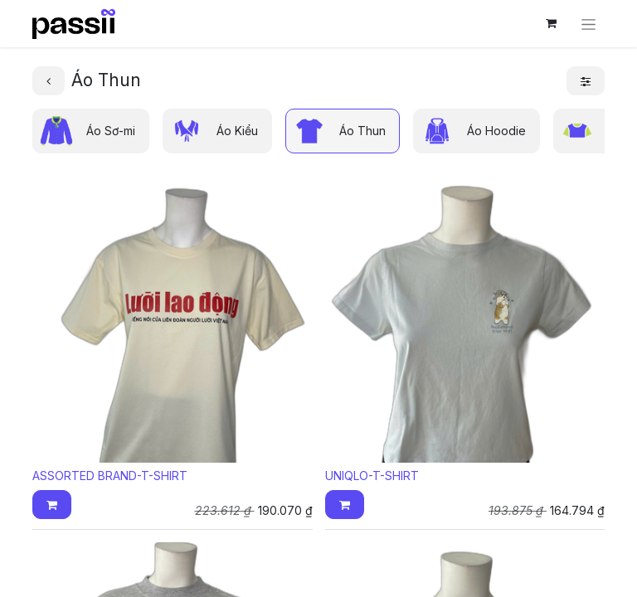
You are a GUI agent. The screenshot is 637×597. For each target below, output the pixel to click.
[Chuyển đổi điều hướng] (588, 24)
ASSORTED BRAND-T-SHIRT (109, 475)
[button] (51, 504)
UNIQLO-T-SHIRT (372, 475)
